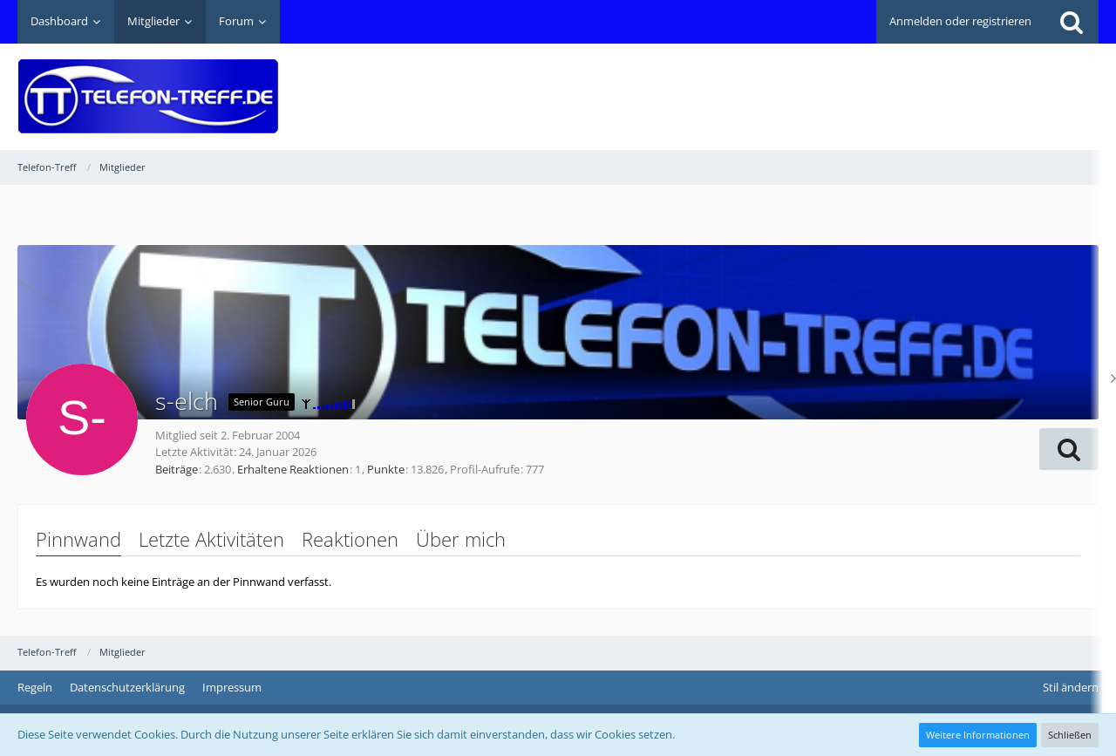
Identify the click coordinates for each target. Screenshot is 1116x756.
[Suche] (1072, 22)
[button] (1069, 449)
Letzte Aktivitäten (211, 539)
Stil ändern (1071, 687)
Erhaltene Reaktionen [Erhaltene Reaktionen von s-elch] (293, 469)
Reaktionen (350, 539)
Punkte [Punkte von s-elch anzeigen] (386, 469)
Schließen (1070, 734)
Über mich (461, 539)
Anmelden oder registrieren (960, 21)
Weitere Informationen (978, 734)
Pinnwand (78, 539)
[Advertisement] (781, 83)
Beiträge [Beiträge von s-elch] (176, 469)
